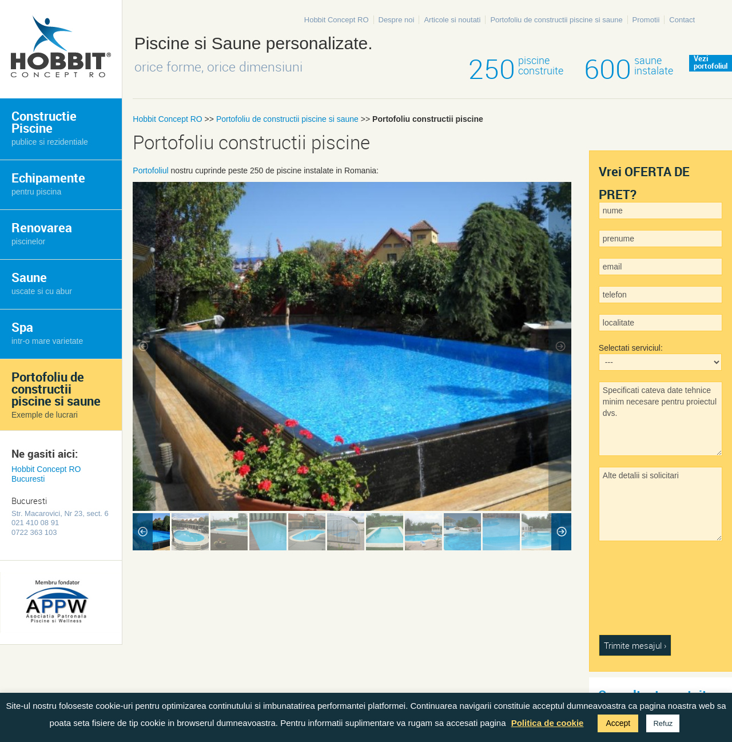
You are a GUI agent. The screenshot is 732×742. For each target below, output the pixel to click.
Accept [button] (618, 723)
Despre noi (397, 19)
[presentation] (646, 593)
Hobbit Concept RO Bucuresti (46, 474)
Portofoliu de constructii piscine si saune (556, 19)
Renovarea (41, 232)
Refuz (663, 723)
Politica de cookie (547, 723)
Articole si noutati (452, 19)
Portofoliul (150, 170)
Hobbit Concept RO (336, 19)
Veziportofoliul (710, 63)
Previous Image (144, 346)
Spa (47, 332)
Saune (41, 282)
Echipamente (48, 182)
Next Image (559, 346)
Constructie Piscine (49, 127)
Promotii (646, 19)
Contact (682, 19)
